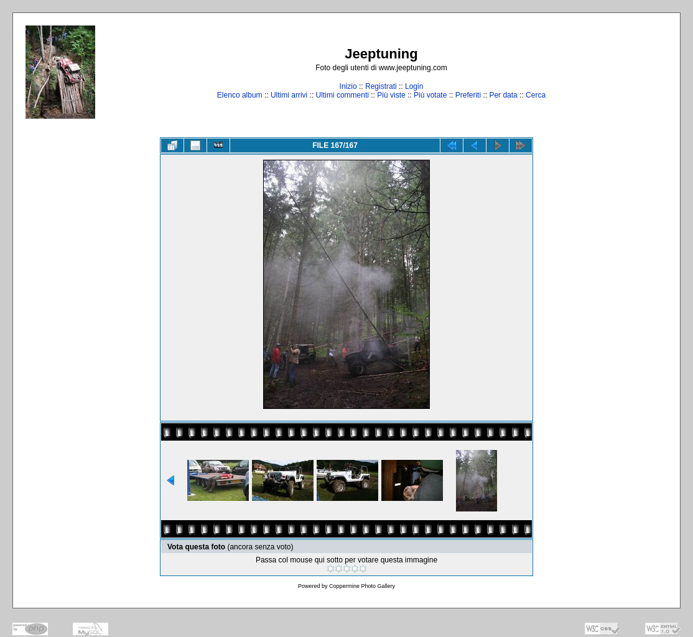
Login (414, 86)
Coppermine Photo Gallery (362, 586)
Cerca (536, 95)
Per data (503, 95)
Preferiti (468, 95)
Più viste (391, 95)
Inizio (348, 86)
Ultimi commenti (342, 95)
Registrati (381, 86)
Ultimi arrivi (289, 95)
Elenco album (240, 95)
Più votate (430, 95)
